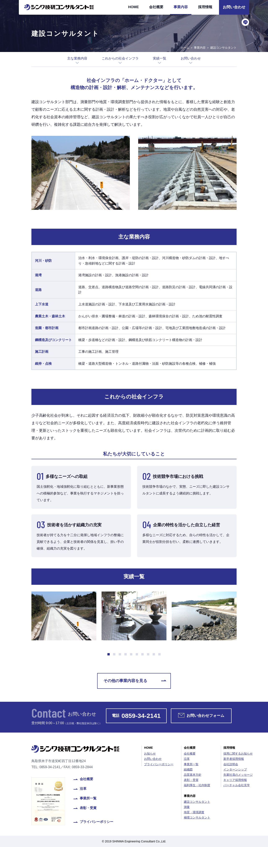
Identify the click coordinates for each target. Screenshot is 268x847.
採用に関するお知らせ (238, 753)
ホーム (184, 47)
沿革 (83, 788)
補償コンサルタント (197, 817)
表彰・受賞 (88, 808)
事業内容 (181, 7)
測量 (187, 807)
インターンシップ (235, 769)
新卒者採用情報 (233, 758)
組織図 (188, 769)
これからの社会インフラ (120, 58)
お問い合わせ (234, 7)
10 (159, 654)
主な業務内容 (77, 58)
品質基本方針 (192, 774)
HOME (133, 7)
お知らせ (150, 753)
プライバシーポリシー (96, 822)
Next (237, 614)
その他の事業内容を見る (125, 680)
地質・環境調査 (194, 812)
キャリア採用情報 (235, 780)
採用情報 (205, 7)
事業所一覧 (88, 798)
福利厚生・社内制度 (197, 785)
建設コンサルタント (197, 801)
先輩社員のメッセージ (238, 774)
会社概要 (156, 7)
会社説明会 (230, 764)
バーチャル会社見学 (236, 785)
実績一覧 (159, 58)
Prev (31, 614)
